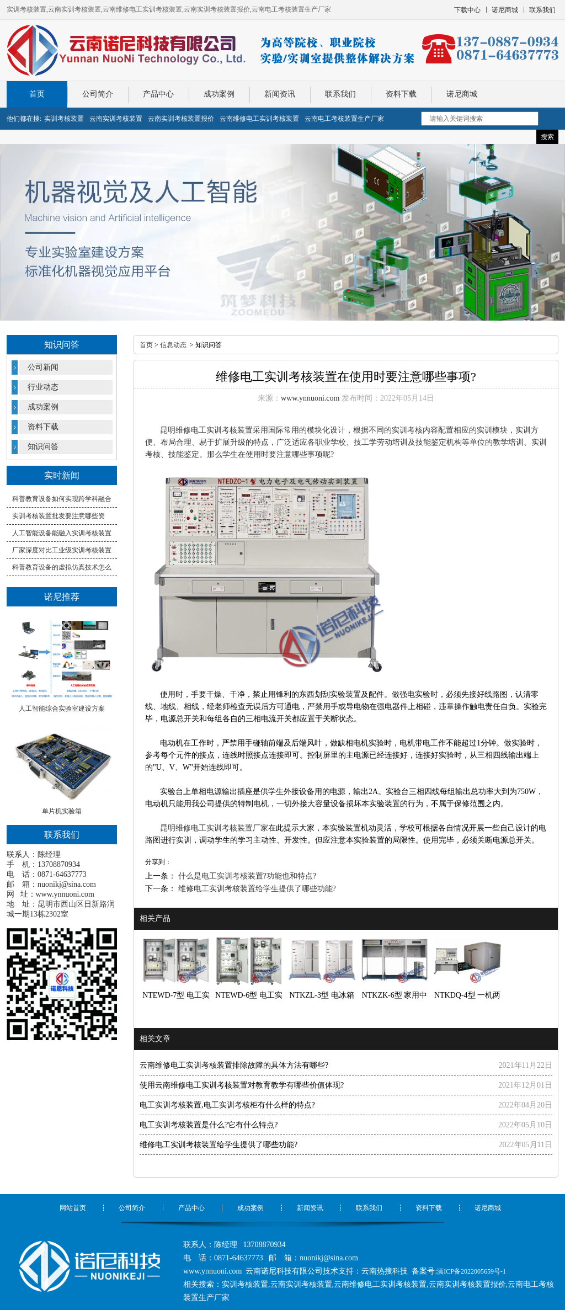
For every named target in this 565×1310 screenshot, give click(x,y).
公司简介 (97, 94)
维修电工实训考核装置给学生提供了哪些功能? (256, 889)
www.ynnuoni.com (65, 894)
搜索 (547, 137)
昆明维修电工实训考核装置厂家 (214, 828)
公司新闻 (43, 367)
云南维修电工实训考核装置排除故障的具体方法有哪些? (234, 1065)
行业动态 (43, 387)
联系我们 (340, 94)
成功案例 (219, 94)
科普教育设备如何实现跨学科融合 (61, 499)
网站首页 (73, 1208)
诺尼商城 (461, 94)
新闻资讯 (279, 94)
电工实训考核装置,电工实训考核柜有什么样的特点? (227, 1105)
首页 (37, 94)
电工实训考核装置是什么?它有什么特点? (209, 1125)
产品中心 (158, 94)
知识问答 (43, 447)
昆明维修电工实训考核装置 (206, 430)
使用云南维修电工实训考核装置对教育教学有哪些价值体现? (242, 1085)
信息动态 (173, 345)
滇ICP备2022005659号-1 (471, 1271)
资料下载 (401, 94)
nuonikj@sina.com (67, 884)
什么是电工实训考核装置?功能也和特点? (246, 876)
